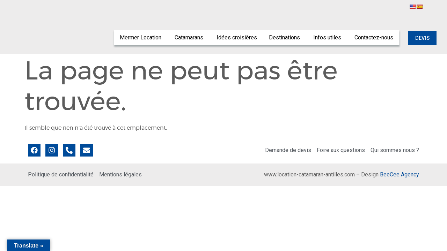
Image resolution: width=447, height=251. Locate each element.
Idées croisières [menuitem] (237, 37)
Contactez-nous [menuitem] (373, 37)
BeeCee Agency (399, 174)
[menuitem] (141, 37)
